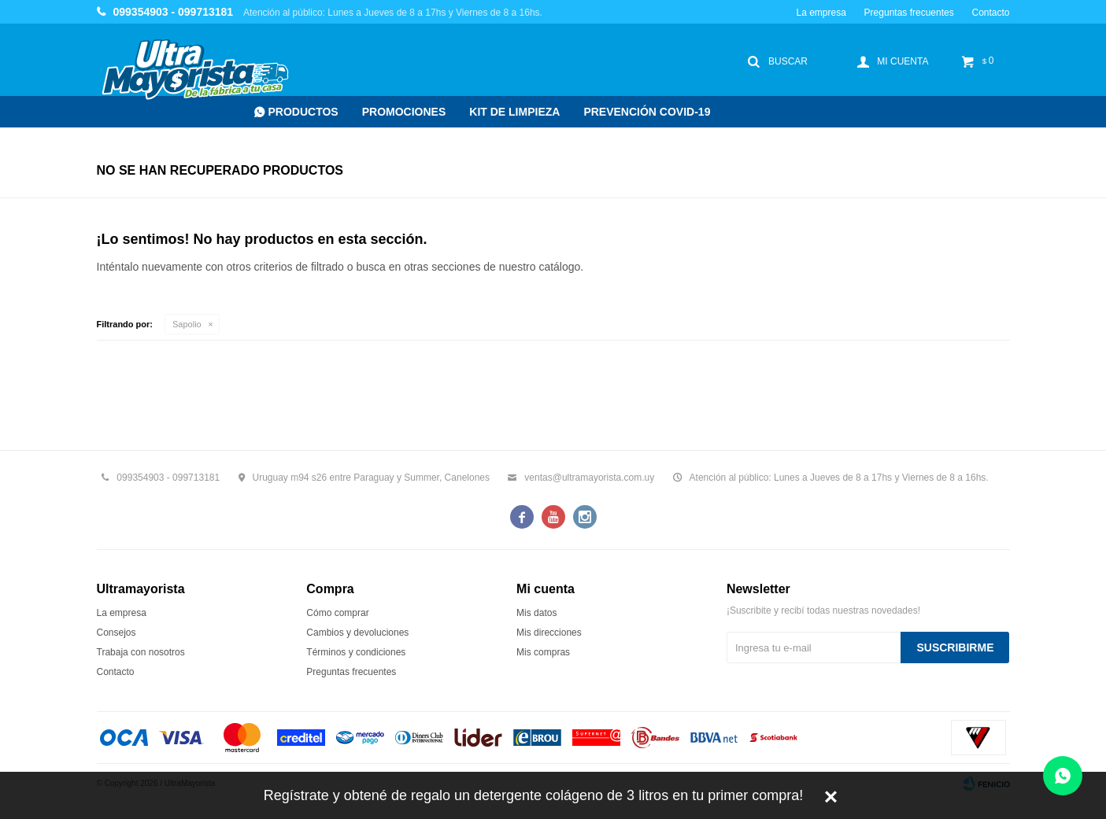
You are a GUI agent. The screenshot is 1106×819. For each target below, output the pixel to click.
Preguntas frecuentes (909, 12)
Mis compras (543, 652)
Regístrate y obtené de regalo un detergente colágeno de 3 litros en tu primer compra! (533, 795)
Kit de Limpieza (514, 111)
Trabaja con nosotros (141, 652)
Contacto (990, 12)
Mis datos (536, 612)
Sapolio (187, 324)
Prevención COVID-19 (646, 111)
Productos (303, 111)
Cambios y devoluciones (357, 632)
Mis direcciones (549, 632)
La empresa (820, 12)
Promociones (404, 111)
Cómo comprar (337, 612)
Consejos (116, 632)
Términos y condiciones (355, 652)
